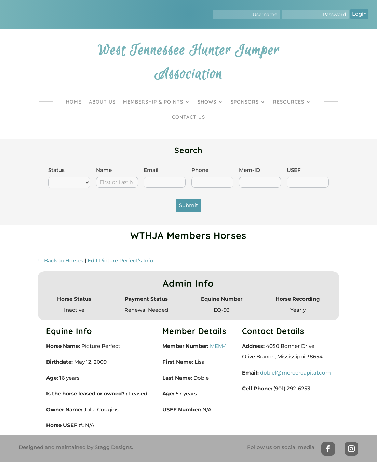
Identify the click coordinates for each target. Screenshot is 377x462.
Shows (207, 102)
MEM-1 (217, 346)
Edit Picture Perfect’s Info (120, 260)
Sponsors (245, 102)
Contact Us (188, 117)
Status (56, 170)
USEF (294, 170)
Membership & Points (153, 102)
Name (104, 170)
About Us (102, 102)
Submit (188, 205)
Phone (199, 170)
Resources (288, 102)
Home (73, 102)
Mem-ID (249, 170)
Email (151, 170)
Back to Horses (60, 260)
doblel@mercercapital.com (295, 372)
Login (359, 14)
